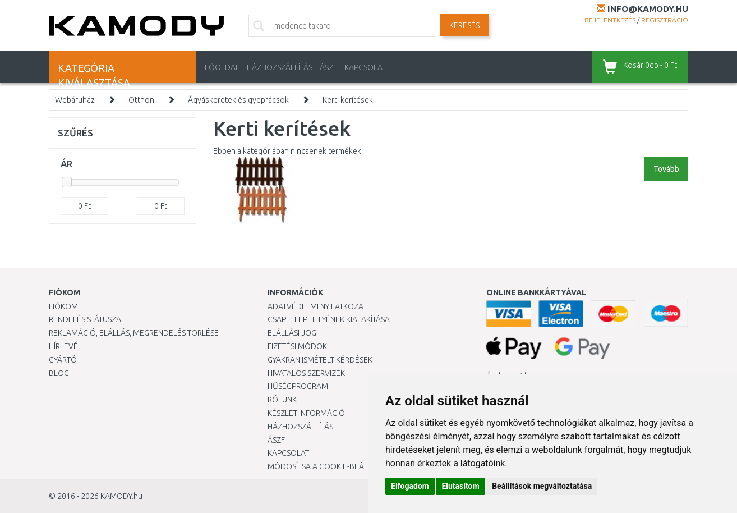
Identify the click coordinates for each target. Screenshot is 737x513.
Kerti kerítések (348, 99)
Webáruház (75, 99)
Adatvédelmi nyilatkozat (317, 306)
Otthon (141, 99)
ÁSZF (328, 67)
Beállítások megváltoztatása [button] (542, 486)
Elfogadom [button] (410, 486)
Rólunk (282, 399)
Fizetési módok (297, 346)
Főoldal (222, 67)
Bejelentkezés (609, 20)
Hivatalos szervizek (306, 373)
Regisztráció (664, 20)
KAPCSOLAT (365, 67)
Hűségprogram (298, 386)
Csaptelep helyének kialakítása (329, 319)
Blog (59, 373)
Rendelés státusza (85, 319)
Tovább (666, 168)
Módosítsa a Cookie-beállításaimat (338, 466)
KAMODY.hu (121, 496)
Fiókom (63, 306)
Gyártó (63, 359)
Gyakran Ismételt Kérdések (320, 359)
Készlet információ (306, 413)
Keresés (464, 25)
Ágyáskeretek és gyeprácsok (238, 99)
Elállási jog (292, 332)
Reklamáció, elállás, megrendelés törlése (134, 332)
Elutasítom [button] (460, 486)
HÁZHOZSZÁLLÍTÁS (279, 67)
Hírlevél (65, 346)
